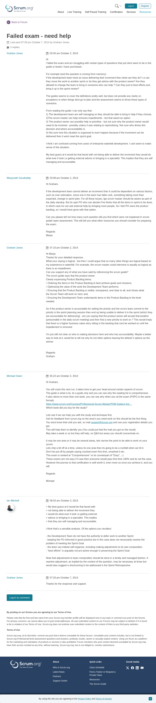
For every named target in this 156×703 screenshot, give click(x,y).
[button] (60, 12)
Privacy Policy (84, 699)
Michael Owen (14, 376)
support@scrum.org (102, 422)
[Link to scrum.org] (127, 667)
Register (145, 6)
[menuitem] (118, 6)
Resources (94, 679)
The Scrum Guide (97, 684)
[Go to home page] (25, 664)
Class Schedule (96, 667)
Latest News (59, 672)
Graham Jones (15, 53)
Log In (131, 6)
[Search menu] (118, 6)
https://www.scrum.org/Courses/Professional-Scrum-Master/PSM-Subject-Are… (89, 404)
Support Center (60, 681)
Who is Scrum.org (61, 667)
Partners (57, 676)
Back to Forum (17, 22)
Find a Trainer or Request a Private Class (102, 673)
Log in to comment (20, 597)
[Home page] (19, 8)
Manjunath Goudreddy (19, 178)
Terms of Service (104, 699)
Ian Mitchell (13, 500)
